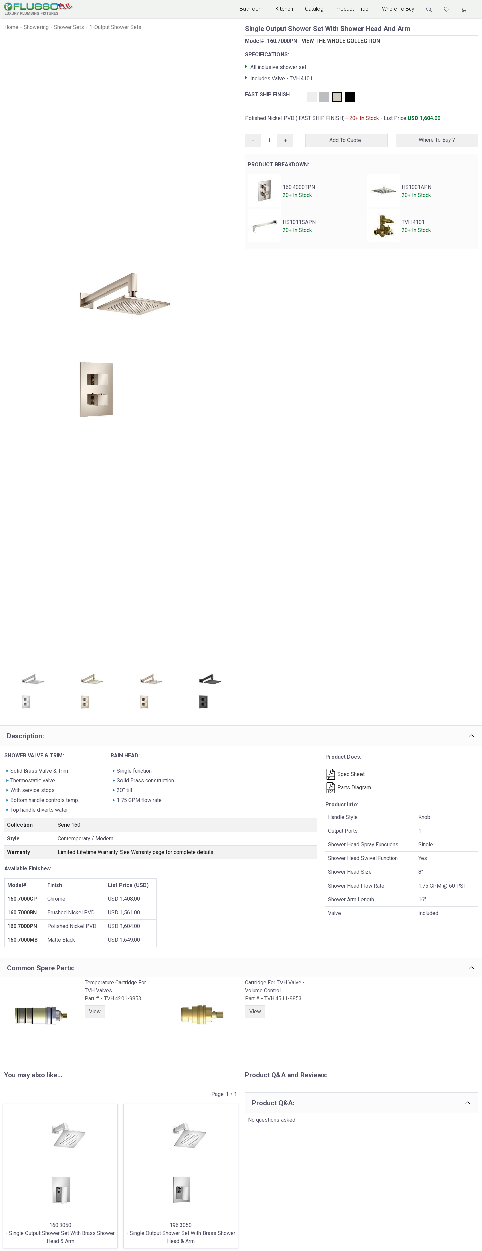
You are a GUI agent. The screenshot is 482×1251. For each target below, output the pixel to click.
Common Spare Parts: (41, 968)
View (95, 1011)
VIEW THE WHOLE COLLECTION (341, 41)
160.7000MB (22, 940)
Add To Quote (346, 140)
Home (11, 27)
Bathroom (251, 9)
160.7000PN (22, 926)
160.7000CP (22, 899)
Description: (25, 736)
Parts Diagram (348, 787)
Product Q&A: (273, 1103)
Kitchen (284, 9)
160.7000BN (22, 912)
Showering (36, 27)
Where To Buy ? (437, 140)
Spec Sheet (345, 774)
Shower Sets (69, 27)
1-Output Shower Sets (115, 27)
